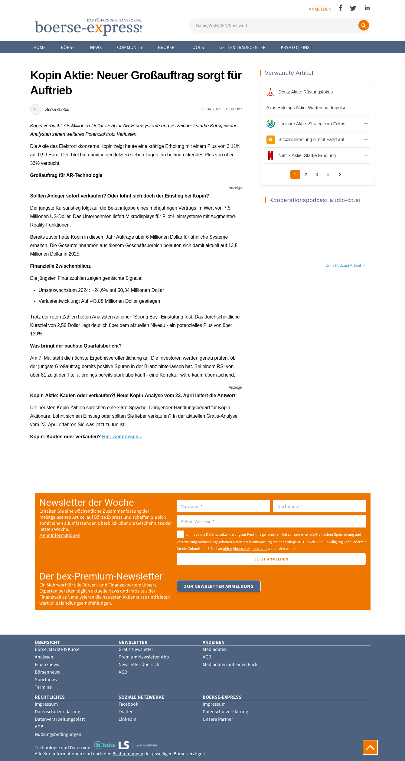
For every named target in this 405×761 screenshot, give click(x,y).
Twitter (126, 711)
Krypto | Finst (296, 47)
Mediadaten (215, 649)
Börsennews (47, 672)
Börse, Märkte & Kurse (57, 649)
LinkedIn (127, 719)
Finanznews (47, 664)
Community (130, 47)
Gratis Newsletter (136, 649)
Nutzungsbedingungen (58, 734)
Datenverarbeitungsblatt (60, 719)
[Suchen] (363, 25)
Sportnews (46, 679)
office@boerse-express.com (245, 548)
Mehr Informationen (59, 535)
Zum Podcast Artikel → (346, 265)
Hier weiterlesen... (122, 436)
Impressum (46, 704)
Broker (166, 47)
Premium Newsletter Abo (144, 657)
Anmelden (320, 9)
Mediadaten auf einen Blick (230, 664)
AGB (123, 672)
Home (39, 47)
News (96, 47)
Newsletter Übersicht (140, 664)
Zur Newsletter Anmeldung (219, 589)
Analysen (44, 657)
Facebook (128, 704)
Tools (197, 47)
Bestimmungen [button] (128, 753)
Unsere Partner (218, 719)
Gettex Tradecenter (242, 47)
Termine (43, 687)
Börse (68, 47)
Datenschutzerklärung (223, 534)
